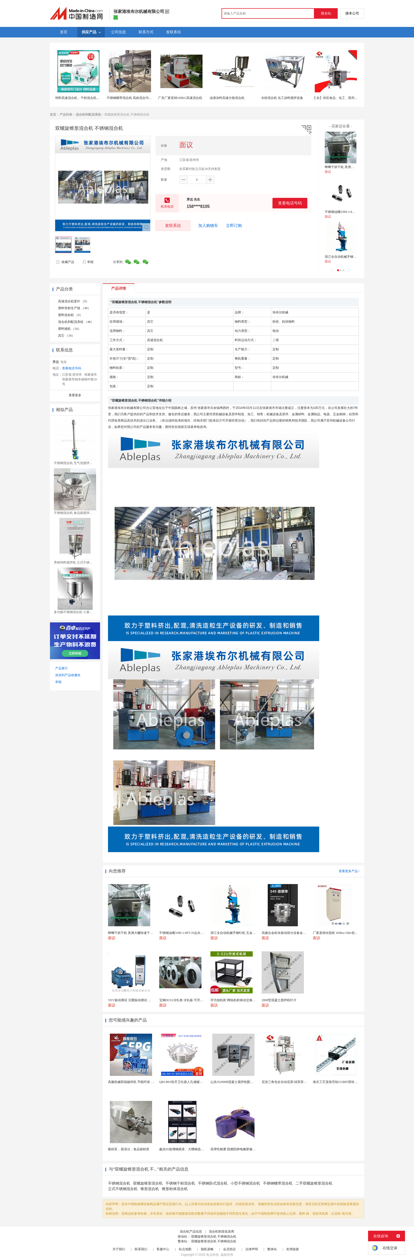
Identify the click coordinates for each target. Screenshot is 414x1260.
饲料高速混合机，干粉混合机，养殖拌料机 (85, 98)
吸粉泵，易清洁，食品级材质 (128, 1149)
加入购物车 (208, 225)
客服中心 (163, 1249)
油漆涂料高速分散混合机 (227, 98)
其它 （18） (66, 335)
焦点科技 (212, 1255)
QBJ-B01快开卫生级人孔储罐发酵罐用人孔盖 (190, 1082)
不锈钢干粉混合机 (180, 1183)
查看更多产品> (349, 871)
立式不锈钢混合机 (123, 1189)
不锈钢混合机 (119, 1183)
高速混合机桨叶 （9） (73, 301)
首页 (53, 114)
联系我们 (141, 1249)
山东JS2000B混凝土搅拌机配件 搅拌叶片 (238, 1082)
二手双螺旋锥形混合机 (313, 1183)
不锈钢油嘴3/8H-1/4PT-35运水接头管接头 (353, 212)
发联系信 (173, 225)
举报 (87, 262)
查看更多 (75, 395)
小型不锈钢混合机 (245, 1183)
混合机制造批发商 (221, 1231)
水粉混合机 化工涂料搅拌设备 (282, 98)
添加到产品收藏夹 (68, 675)
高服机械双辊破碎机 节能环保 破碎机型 (135, 1082)
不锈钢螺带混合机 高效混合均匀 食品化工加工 (139, 98)
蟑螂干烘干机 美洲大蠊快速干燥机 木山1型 (355, 167)
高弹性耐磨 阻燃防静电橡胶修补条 (234, 1149)
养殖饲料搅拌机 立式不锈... (73, 562)
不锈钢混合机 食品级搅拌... (73, 513)
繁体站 (272, 1249)
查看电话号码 (290, 203)
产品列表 (66, 114)
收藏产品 (65, 262)
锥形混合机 (149, 1189)
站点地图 (185, 1249)
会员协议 (229, 1249)
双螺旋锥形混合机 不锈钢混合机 (213, 1236)
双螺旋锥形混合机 (148, 1183)
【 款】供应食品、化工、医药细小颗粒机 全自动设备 (350, 98)
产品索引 (61, 668)
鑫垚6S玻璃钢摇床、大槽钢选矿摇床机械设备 (191, 1149)
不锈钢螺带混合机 (278, 1183)
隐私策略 (207, 1249)
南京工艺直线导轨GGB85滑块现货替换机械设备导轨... (350, 1082)
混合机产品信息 (191, 1231)
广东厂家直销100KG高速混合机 (180, 98)
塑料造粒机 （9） (70, 315)
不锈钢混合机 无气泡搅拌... (73, 463)
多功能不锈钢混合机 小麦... (73, 612)
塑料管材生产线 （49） (74, 308)
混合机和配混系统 (88, 114)
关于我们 (118, 1249)
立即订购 (234, 225)
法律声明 (251, 1249)
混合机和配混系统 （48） (76, 322)
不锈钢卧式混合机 (213, 1183)
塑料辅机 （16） (69, 329)
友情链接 (292, 1249)
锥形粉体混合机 (175, 1189)
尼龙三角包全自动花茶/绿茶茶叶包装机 (289, 1082)
